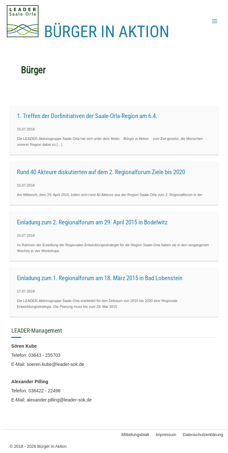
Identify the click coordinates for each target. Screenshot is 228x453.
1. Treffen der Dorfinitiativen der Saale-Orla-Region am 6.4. (87, 116)
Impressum (166, 434)
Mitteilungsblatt (135, 434)
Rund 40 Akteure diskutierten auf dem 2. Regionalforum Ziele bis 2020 (101, 172)
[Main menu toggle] (214, 21)
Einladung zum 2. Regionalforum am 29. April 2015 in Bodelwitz (92, 222)
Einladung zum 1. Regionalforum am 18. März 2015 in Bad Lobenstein (99, 278)
